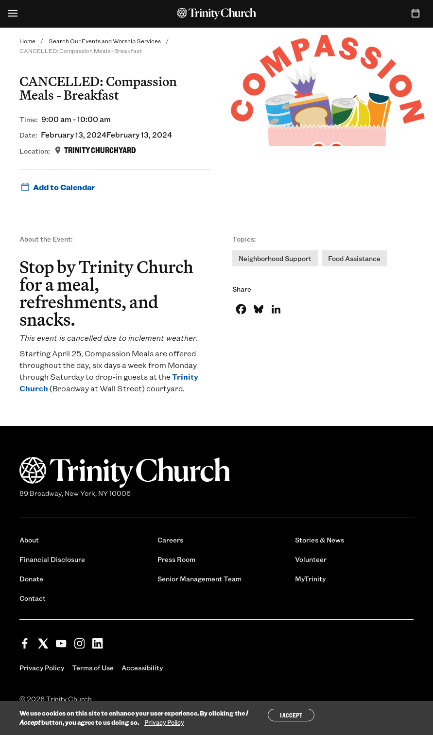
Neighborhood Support (275, 258)
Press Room (176, 559)
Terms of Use (93, 667)
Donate (31, 578)
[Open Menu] (12, 13)
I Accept (291, 715)
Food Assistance (354, 258)
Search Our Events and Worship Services (105, 41)
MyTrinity (310, 578)
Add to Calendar (57, 187)
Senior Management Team (199, 578)
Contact (32, 598)
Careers (170, 539)
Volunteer (311, 559)
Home (27, 41)
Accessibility (142, 667)
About (29, 539)
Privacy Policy (41, 667)
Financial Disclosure (52, 559)
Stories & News (319, 539)
